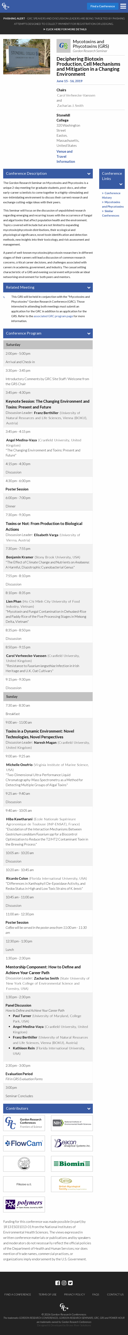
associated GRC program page (53, 316)
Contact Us (115, 1294)
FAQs (95, 1294)
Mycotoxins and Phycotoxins (113, 204)
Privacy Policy (74, 1294)
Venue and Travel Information (66, 156)
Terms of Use (48, 1294)
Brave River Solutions (78, 1325)
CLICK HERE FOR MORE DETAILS (66, 29)
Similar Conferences (110, 213)
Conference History (111, 195)
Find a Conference (17, 1294)
